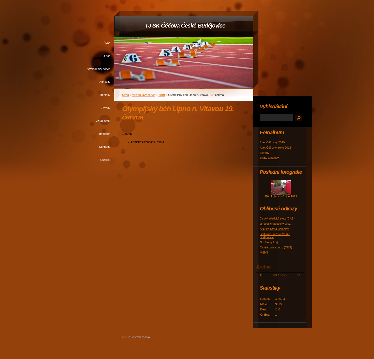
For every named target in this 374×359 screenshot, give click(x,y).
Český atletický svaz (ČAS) (277, 218)
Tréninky (104, 94)
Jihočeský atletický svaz (275, 223)
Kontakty (104, 146)
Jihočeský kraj (269, 242)
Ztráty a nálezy (269, 157)
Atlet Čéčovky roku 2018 (275, 147)
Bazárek (105, 159)
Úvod (107, 42)
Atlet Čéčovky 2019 (272, 142)
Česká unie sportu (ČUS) (276, 247)
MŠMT (264, 252)
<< (260, 275)
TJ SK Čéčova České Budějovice (185, 25)
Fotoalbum (103, 133)
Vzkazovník (103, 120)
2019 (161, 94)
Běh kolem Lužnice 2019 (281, 196)
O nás (106, 55)
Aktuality (104, 81)
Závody (105, 107)
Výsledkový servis (98, 68)
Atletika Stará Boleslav (274, 228)
